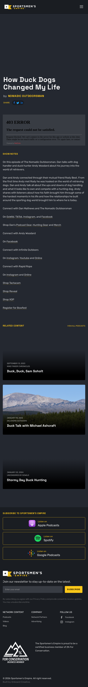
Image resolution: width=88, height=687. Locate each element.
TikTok (18, 216)
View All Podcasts (76, 326)
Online (38, 258)
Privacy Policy (39, 599)
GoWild (10, 216)
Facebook (47, 216)
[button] (81, 6)
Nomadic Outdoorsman (26, 96)
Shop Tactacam (12, 282)
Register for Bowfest (15, 307)
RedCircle (17, 143)
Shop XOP (8, 299)
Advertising (36, 621)
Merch (57, 224)
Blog (5, 626)
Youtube (24, 258)
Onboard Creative (20, 682)
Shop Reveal (10, 291)
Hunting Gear (40, 224)
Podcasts (7, 617)
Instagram (29, 216)
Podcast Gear (24, 224)
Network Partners (39, 617)
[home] (24, 6)
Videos (6, 621)
